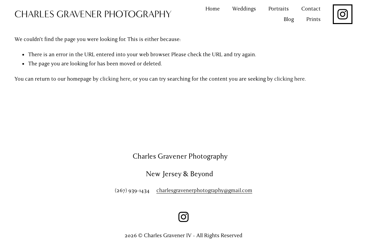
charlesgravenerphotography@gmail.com (204, 191)
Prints (313, 19)
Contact (311, 9)
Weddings (244, 9)
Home (213, 9)
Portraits (278, 9)
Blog (289, 19)
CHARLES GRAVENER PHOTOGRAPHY (93, 14)
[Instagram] (342, 14)
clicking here (115, 79)
